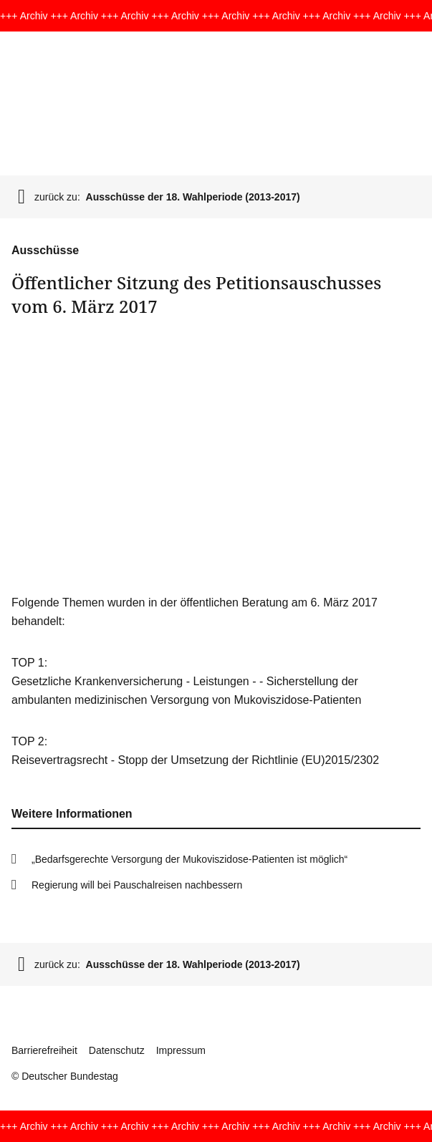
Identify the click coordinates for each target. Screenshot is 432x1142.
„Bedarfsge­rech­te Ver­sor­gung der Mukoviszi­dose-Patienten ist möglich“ (189, 859)
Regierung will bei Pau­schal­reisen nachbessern (137, 885)
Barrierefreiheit (44, 1050)
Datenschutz (117, 1050)
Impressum (181, 1050)
